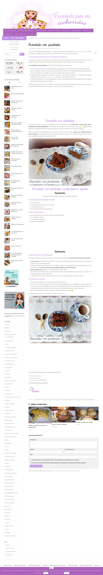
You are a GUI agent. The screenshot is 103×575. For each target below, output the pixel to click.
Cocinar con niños (10, 350)
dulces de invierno (58, 399)
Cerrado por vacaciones (11, 347)
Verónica (33, 48)
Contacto (32, 34)
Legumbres (8, 413)
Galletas (8, 390)
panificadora (9, 443)
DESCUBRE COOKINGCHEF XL (25, 30)
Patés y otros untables (11, 453)
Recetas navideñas (10, 479)
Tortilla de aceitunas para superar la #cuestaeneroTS (39, 426)
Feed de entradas (10, 548)
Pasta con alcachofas (16, 246)
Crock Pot (8, 370)
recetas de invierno (78, 399)
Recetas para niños (10, 483)
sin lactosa (8, 519)
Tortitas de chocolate (37, 375)
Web (31, 454)
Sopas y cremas (9, 526)
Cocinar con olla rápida (11, 354)
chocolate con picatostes (48, 399)
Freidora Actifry (9, 384)
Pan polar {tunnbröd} (16, 166)
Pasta (7, 446)
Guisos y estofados (10, 403)
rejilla (44, 269)
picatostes (71, 399)
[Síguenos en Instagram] (14, 38)
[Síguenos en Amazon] (23, 38)
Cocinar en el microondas (11, 357)
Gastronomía (9, 393)
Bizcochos (8, 331)
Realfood (8, 466)
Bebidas (31, 38)
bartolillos (81, 126)
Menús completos (10, 423)
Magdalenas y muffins (11, 417)
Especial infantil (8, 34)
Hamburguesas (10, 337)
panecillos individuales (11, 436)
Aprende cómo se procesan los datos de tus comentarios (65, 470)
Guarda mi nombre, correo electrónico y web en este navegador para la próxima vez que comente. (55, 459)
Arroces (7, 324)
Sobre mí (96, 565)
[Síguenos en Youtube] (21, 38)
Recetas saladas (9, 486)
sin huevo (82, 38)
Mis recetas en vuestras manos (58, 565)
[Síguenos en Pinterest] (19, 38)
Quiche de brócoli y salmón (17, 93)
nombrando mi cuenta (51, 77)
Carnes (7, 344)
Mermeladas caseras (10, 426)
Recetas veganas (72, 38)
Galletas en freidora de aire (17, 224)
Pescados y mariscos (10, 456)
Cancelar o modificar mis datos (56, 572)
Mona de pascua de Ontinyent (60, 424)
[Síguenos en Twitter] (16, 38)
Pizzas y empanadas (10, 459)
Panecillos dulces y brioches (12, 433)
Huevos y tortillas (10, 410)
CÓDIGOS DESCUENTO (10, 30)
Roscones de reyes (10, 499)
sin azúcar (8, 506)
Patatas (7, 450)
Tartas (7, 529)
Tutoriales (8, 532)
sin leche (8, 522)
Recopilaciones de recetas (12, 493)
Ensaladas (8, 377)
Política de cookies (72, 565)
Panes (7, 440)
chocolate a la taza (38, 399)
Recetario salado (87, 30)
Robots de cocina (10, 496)
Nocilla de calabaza (36, 377)
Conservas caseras (10, 364)
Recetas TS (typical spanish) (88, 399)
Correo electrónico (70, 449)
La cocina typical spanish (80, 51)
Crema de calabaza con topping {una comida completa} (16, 255)
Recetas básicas (49, 38)
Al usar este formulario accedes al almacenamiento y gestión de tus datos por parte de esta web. (58, 462)
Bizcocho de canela (36, 379)
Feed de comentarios (10, 551)
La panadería (66, 30)
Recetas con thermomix (54, 30)
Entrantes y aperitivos (11, 380)
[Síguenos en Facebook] (12, 38)
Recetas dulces (61, 38)
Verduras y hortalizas (10, 535)
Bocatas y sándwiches (11, 334)
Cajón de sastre (9, 341)
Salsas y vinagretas (10, 502)
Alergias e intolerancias (21, 34)
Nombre (32, 449)
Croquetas (8, 374)
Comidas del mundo (10, 360)
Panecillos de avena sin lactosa (84, 422)
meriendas (65, 399)
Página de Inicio (8, 565)
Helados (8, 407)
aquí (64, 293)
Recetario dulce (76, 30)
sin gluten (8, 512)
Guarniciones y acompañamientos (13, 397)
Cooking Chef (9, 367)
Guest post (8, 400)
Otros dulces (39, 38)
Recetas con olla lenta (40, 30)
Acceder (7, 544)
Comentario (33, 439)
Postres (7, 463)
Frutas (7, 387)
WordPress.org (9, 554)
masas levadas (9, 420)
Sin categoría (9, 509)
